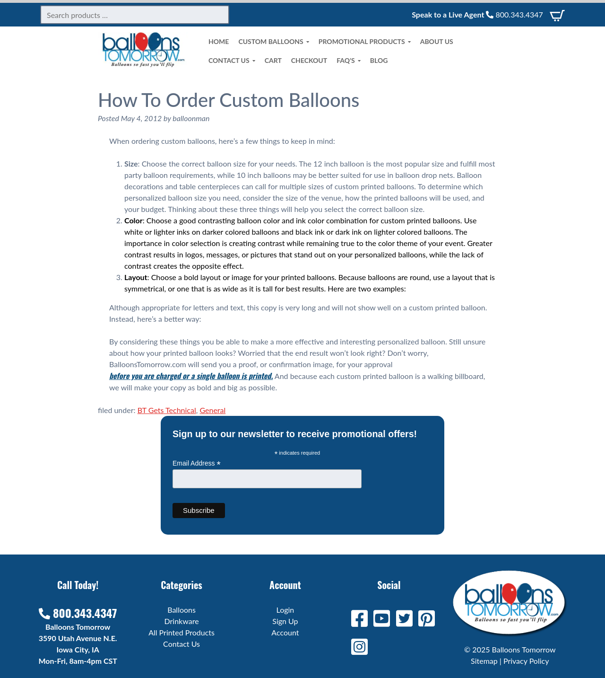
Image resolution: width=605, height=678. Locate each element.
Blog (379, 60)
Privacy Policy (526, 660)
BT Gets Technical (167, 409)
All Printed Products (181, 632)
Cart (273, 60)
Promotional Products (365, 41)
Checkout (309, 60)
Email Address (197, 463)
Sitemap (484, 660)
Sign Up (285, 620)
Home (218, 41)
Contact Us (231, 60)
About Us (436, 41)
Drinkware (181, 620)
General (212, 409)
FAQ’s (349, 60)
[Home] (144, 64)
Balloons (181, 609)
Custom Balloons (273, 41)
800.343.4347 (514, 14)
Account (285, 632)
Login (285, 609)
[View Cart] (557, 14)
